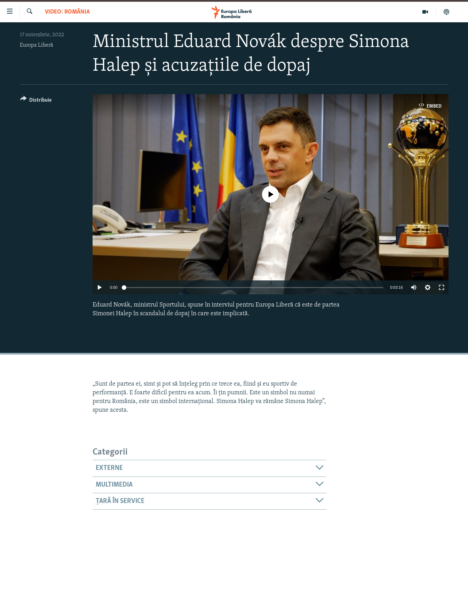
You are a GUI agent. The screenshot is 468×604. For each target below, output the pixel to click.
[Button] (36, 101)
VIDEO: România (67, 12)
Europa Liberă (36, 45)
